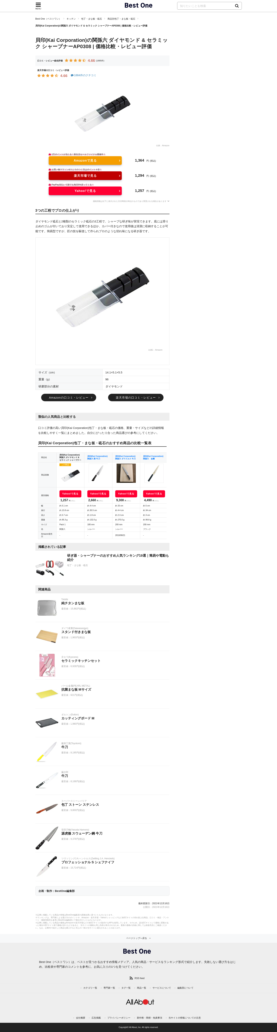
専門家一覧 (109, 988)
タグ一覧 (126, 988)
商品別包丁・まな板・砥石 (121, 18)
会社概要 (80, 1017)
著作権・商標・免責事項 (149, 1017)
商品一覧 (141, 988)
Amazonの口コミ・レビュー (68, 397)
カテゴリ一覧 (90, 988)
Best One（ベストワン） (48, 18)
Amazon (165, 145)
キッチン (71, 18)
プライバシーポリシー (118, 1017)
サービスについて (162, 988)
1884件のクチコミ (83, 75)
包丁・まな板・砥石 (91, 18)
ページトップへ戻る (136, 938)
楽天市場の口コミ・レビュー (136, 397)
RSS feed (139, 978)
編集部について (185, 988)
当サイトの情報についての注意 (185, 1017)
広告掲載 (96, 1017)
